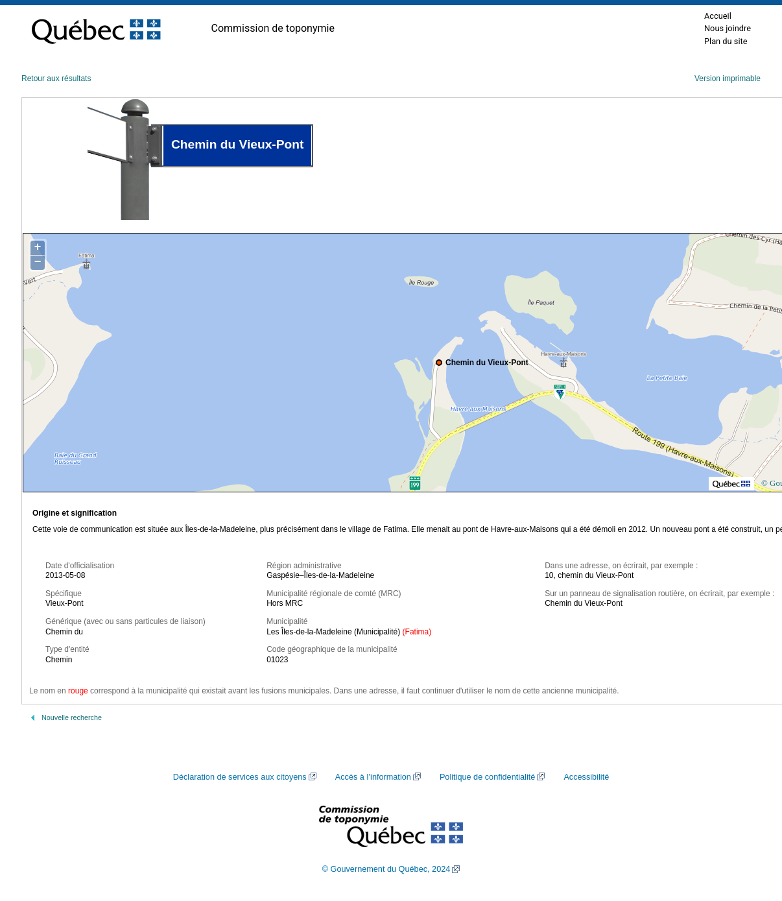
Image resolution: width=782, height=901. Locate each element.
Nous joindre (727, 28)
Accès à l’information (373, 777)
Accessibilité (586, 777)
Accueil (717, 16)
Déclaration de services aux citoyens (240, 777)
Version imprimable (727, 78)
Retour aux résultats (56, 78)
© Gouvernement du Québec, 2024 (386, 869)
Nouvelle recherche (71, 717)
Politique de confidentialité (487, 777)
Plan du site (726, 41)
